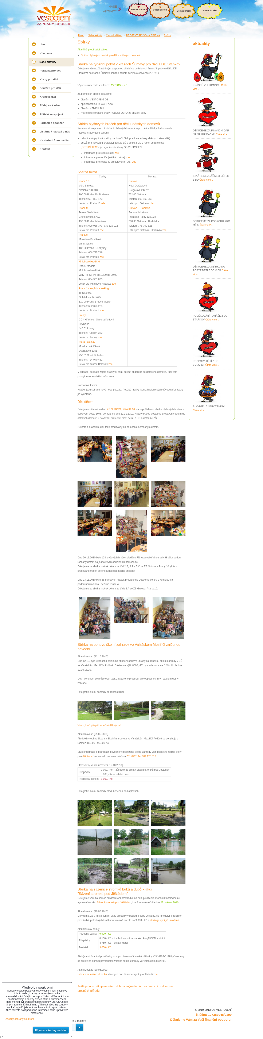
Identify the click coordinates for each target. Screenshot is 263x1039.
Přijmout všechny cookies (50, 1030)
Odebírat (79, 1027)
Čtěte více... (222, 134)
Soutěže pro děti (50, 88)
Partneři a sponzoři (52, 122)
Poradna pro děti (50, 70)
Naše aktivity (47, 62)
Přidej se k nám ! (50, 105)
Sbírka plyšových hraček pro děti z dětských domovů (110, 55)
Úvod (43, 44)
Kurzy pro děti (49, 79)
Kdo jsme (46, 53)
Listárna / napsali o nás (55, 131)
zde (117, 152)
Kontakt (45, 149)
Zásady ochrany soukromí (20, 1018)
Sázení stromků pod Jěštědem (114, 902)
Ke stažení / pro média (54, 140)
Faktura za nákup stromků (92, 974)
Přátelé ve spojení (51, 114)
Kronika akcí (48, 96)
